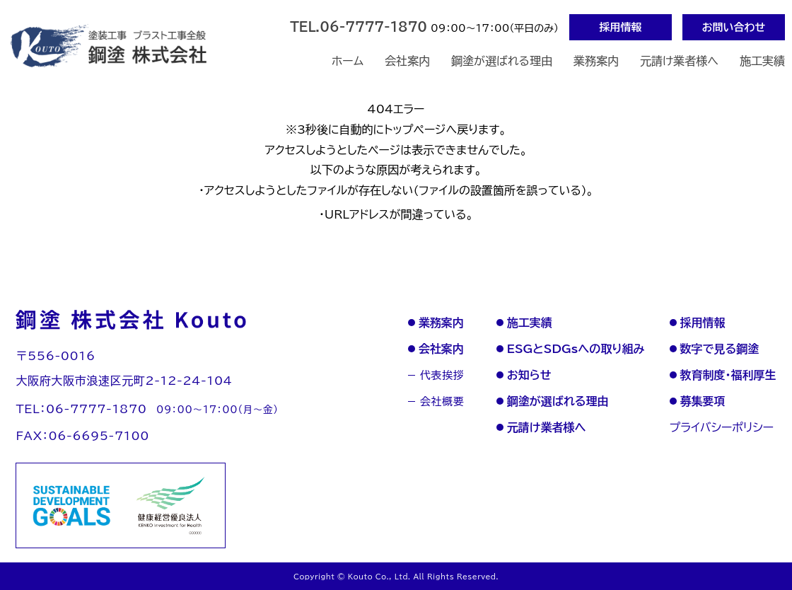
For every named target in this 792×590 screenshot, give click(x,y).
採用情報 (621, 27)
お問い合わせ (734, 27)
